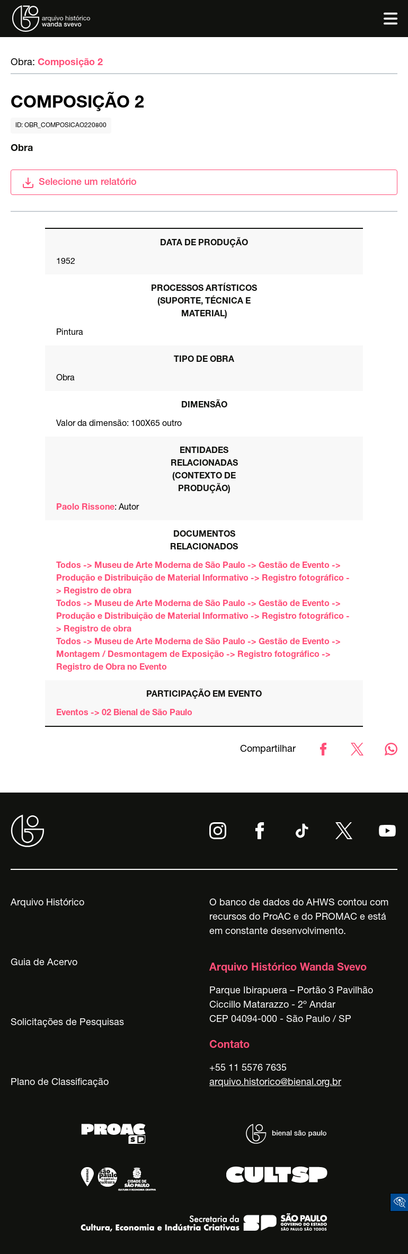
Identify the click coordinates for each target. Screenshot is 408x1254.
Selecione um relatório (79, 182)
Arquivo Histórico (47, 903)
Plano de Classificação (60, 1083)
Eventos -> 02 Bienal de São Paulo (124, 713)
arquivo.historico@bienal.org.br (275, 1083)
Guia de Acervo (44, 963)
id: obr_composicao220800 (61, 125)
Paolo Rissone (85, 508)
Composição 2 (70, 63)
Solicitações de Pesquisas (67, 1023)
